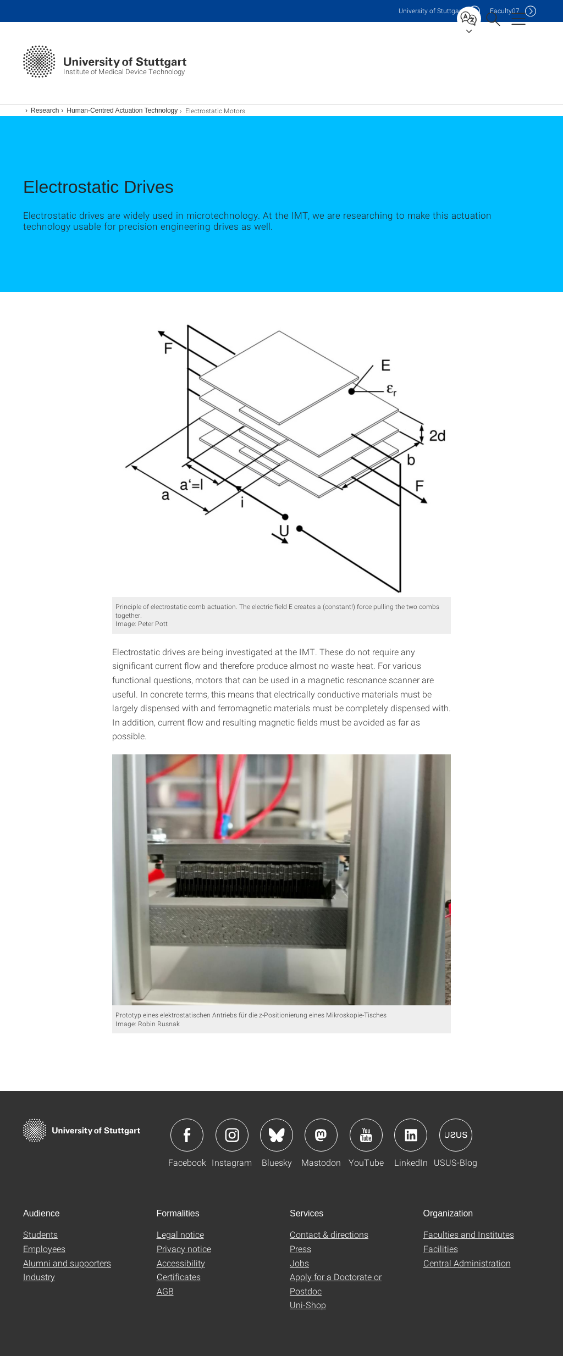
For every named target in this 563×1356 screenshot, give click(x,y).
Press (300, 1248)
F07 (505, 11)
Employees (44, 1248)
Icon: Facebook (186, 1135)
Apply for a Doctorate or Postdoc (336, 1284)
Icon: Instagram (232, 1135)
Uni (431, 11)
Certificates (179, 1276)
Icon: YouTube (366, 1135)
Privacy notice (184, 1248)
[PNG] (281, 879)
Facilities (440, 1248)
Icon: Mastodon (321, 1135)
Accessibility (181, 1263)
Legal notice (180, 1234)
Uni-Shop (308, 1304)
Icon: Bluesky (276, 1135)
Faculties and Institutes (468, 1234)
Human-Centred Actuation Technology (122, 110)
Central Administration (467, 1263)
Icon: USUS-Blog (455, 1135)
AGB (165, 1291)
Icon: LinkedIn (410, 1135)
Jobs (299, 1263)
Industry (39, 1276)
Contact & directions (329, 1234)
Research (45, 110)
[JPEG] (281, 452)
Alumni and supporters (67, 1263)
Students (40, 1234)
